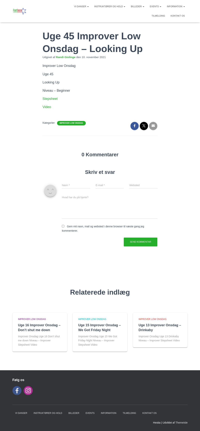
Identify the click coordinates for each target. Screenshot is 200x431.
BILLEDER (137, 6)
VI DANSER (81, 6)
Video (46, 107)
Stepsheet (50, 99)
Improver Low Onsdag (71, 123)
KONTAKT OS (178, 16)
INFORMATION (176, 6)
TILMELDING (158, 16)
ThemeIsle (181, 422)
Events (155, 6)
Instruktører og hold (109, 6)
